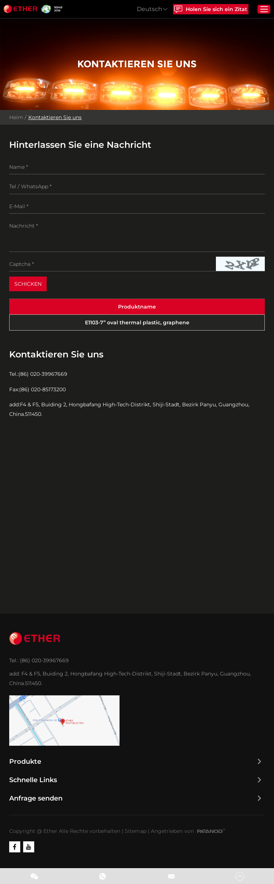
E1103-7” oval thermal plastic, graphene (137, 323)
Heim (16, 117)
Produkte (25, 762)
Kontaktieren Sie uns (55, 117)
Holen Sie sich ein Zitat (209, 9)
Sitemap (135, 831)
